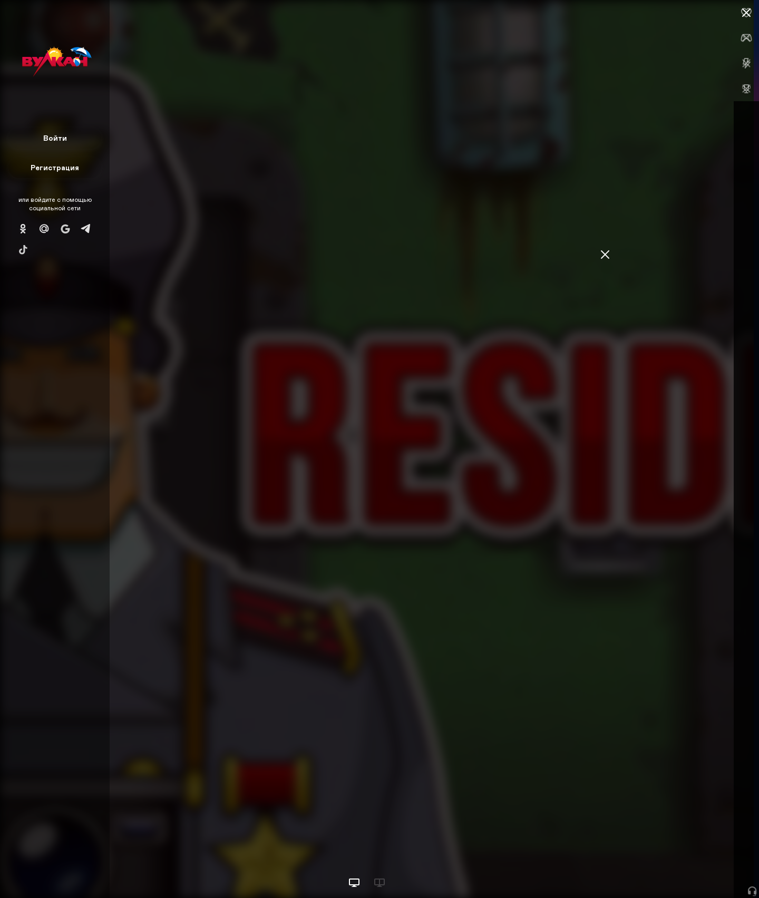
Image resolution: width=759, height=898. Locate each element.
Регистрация (55, 167)
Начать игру (679, 870)
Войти (55, 138)
